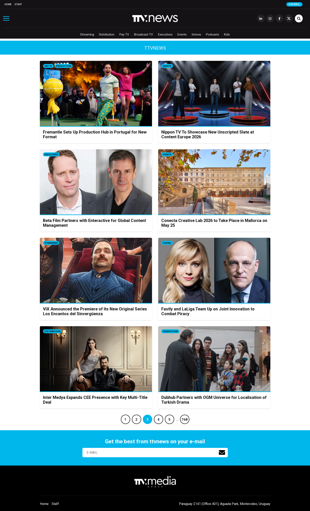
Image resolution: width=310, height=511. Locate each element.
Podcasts (212, 34)
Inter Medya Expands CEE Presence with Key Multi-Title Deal (95, 400)
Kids (227, 34)
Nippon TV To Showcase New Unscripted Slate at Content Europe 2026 (207, 134)
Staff (18, 4)
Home (8, 4)
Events (182, 34)
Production (63, 66)
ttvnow (196, 34)
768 (184, 419)
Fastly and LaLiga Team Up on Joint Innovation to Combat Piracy (208, 311)
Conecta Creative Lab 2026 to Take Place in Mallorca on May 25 (214, 223)
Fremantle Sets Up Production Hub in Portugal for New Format (95, 134)
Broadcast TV (143, 34)
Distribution (106, 34)
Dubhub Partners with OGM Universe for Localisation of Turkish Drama (214, 400)
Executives (165, 34)
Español (294, 4)
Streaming (87, 34)
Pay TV (124, 34)
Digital (167, 243)
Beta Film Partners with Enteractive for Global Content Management (94, 223)
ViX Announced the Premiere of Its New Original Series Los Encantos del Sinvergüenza (95, 311)
